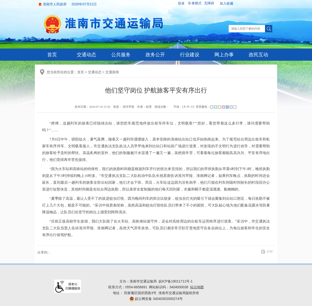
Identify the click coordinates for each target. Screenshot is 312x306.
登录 (181, 3)
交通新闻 (112, 72)
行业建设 (189, 54)
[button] (195, 3)
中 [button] (188, 106)
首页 (52, 54)
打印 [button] (270, 251)
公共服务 (121, 54)
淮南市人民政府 (55, 4)
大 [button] (184, 106)
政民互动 (258, 54)
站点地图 (197, 287)
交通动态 (86, 54)
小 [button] (191, 106)
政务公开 (155, 54)
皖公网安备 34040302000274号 (156, 299)
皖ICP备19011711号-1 (176, 281)
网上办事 (224, 54)
